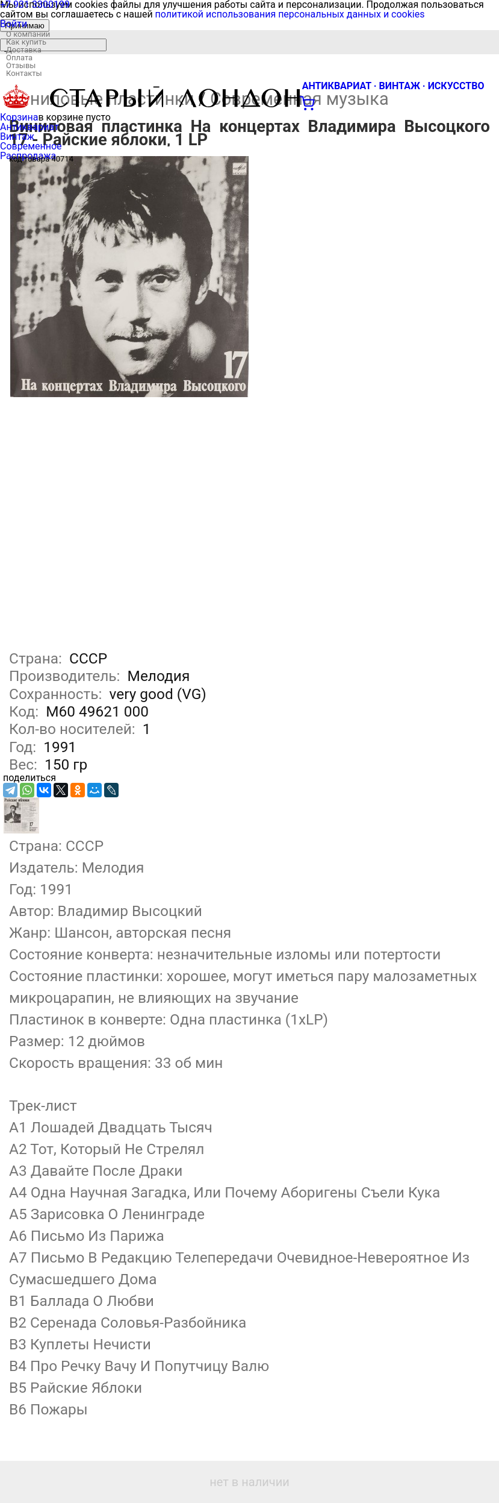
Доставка (24, 49)
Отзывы (21, 65)
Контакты (24, 73)
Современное (31, 146)
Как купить (26, 41)
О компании (28, 34)
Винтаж (17, 136)
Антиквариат (29, 127)
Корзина (19, 117)
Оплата (19, 57)
